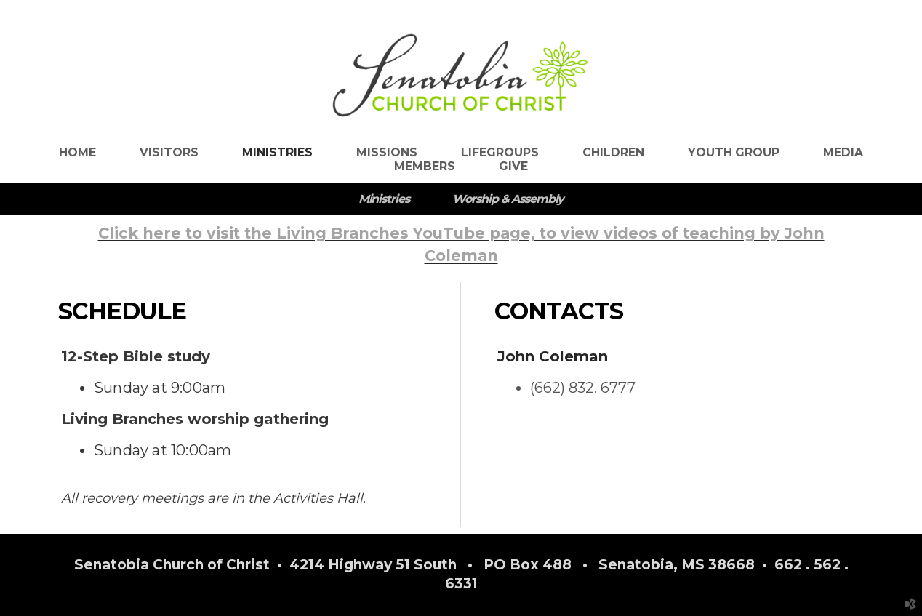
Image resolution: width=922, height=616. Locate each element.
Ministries (383, 199)
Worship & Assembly (508, 199)
